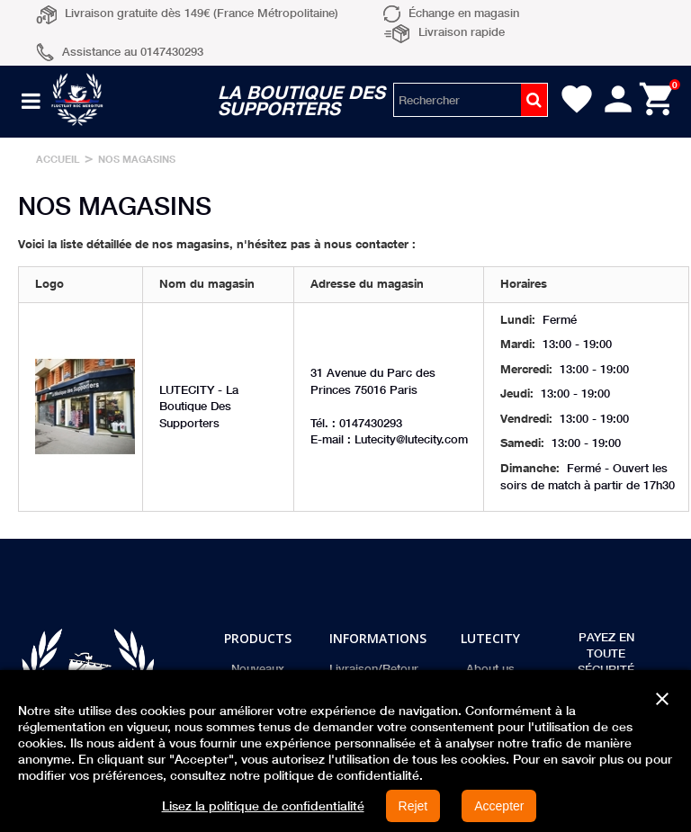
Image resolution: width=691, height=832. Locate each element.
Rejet (413, 806)
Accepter (499, 806)
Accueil (58, 159)
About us (490, 668)
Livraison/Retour (373, 668)
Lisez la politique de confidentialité (263, 806)
